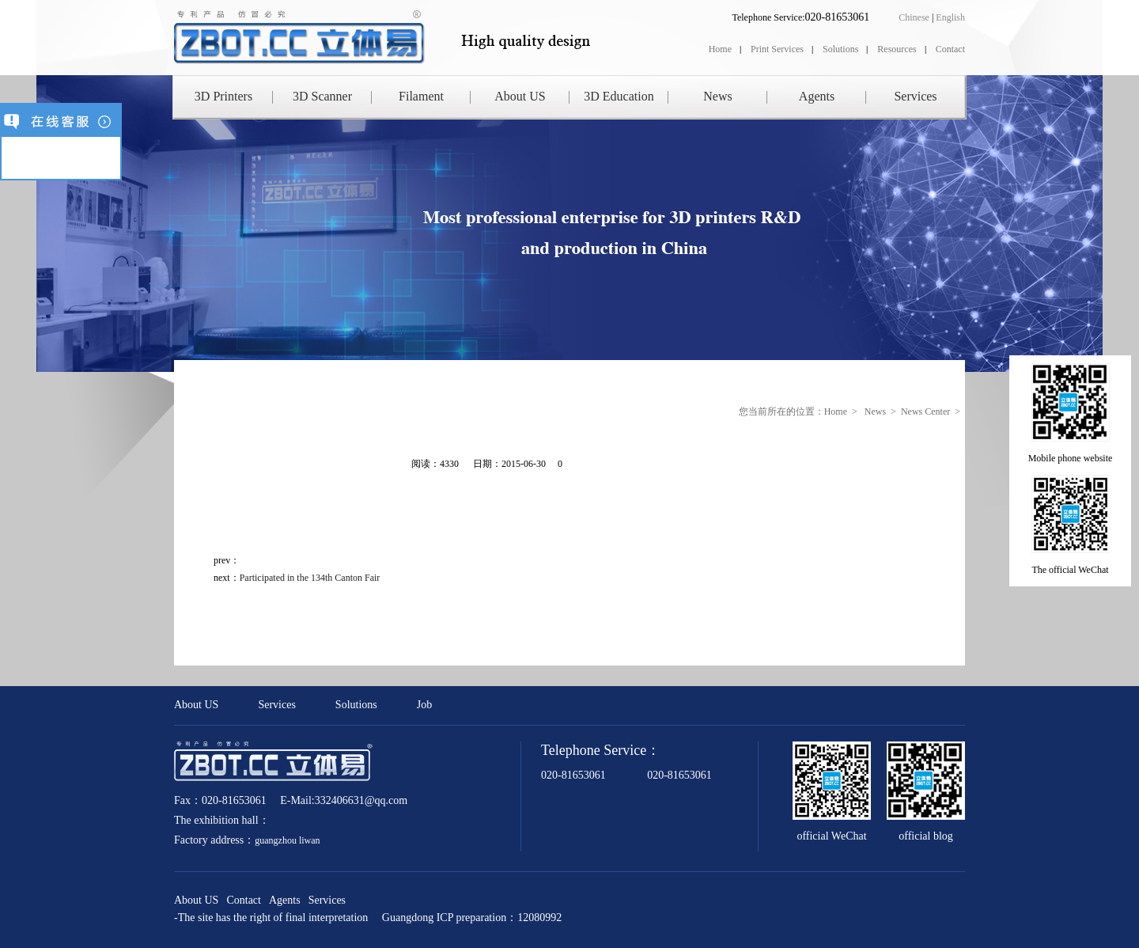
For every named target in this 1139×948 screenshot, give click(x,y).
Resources (896, 49)
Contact (950, 49)
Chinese (914, 17)
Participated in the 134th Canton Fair (310, 577)
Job (424, 705)
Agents (816, 96)
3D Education (618, 96)
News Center (925, 411)
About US (519, 96)
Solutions (840, 49)
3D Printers (223, 96)
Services (915, 96)
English (950, 17)
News (717, 96)
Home (720, 49)
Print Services (777, 49)
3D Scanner (322, 96)
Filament (421, 96)
